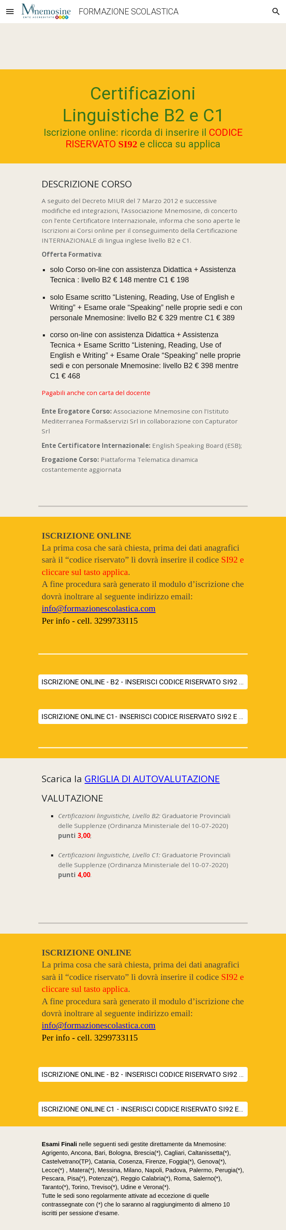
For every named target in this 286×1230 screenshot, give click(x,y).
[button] (10, 11)
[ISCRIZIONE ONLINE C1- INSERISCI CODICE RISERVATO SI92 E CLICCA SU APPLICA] (143, 717)
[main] (142, 116)
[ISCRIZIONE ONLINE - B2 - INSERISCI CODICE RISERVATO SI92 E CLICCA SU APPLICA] (143, 682)
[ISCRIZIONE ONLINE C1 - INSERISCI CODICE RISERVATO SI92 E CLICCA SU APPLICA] (143, 1109)
